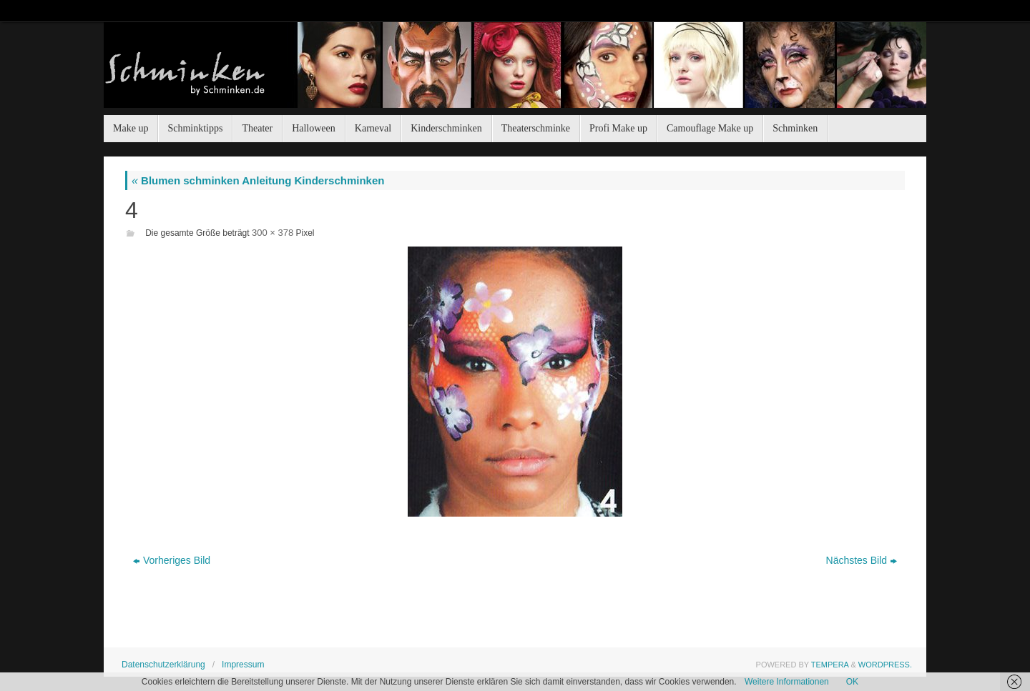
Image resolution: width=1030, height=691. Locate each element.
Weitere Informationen (787, 682)
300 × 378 (272, 232)
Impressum (243, 665)
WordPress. (885, 664)
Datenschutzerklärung (163, 665)
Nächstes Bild (862, 560)
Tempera (830, 664)
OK (852, 682)
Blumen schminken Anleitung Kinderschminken (258, 180)
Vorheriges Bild (171, 560)
